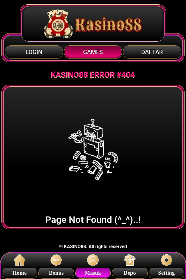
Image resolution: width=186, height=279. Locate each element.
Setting (166, 272)
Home (20, 272)
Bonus (56, 272)
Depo (130, 272)
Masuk (93, 272)
